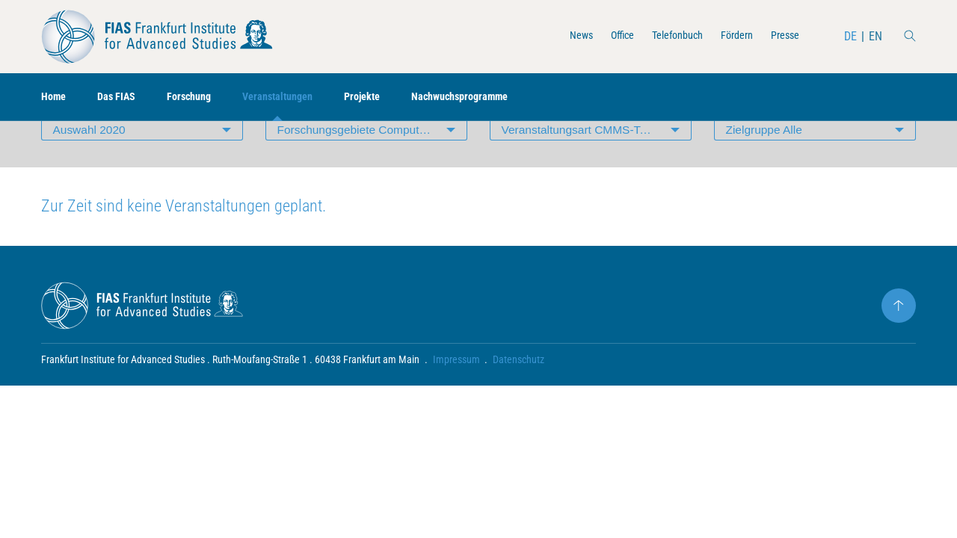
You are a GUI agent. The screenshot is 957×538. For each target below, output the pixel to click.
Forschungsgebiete (372, 160)
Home (55, 97)
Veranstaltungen (298, 97)
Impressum (456, 393)
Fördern (729, 36)
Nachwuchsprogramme (497, 97)
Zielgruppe (765, 160)
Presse (782, 36)
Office (601, 36)
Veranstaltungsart (584, 160)
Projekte (389, 97)
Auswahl (91, 160)
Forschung (201, 97)
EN (874, 36)
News (557, 36)
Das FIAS (123, 97)
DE (849, 36)
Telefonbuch (662, 36)
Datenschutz (519, 393)
